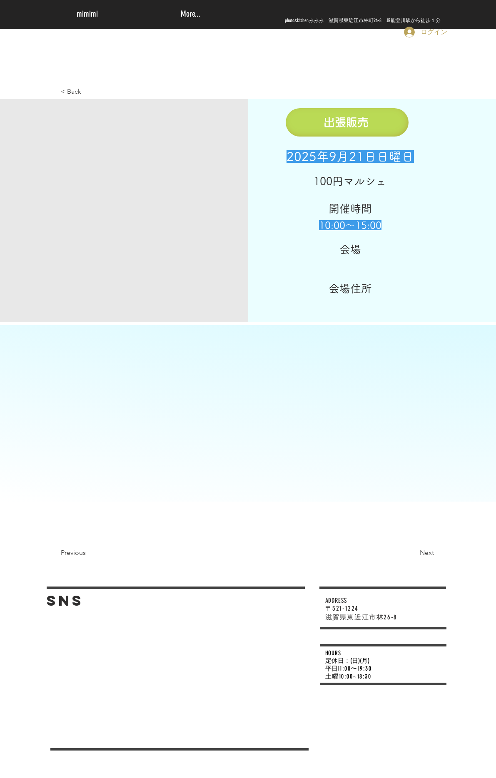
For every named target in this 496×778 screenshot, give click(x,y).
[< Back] (85, 91)
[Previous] (85, 552)
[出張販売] (347, 122)
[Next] (411, 552)
